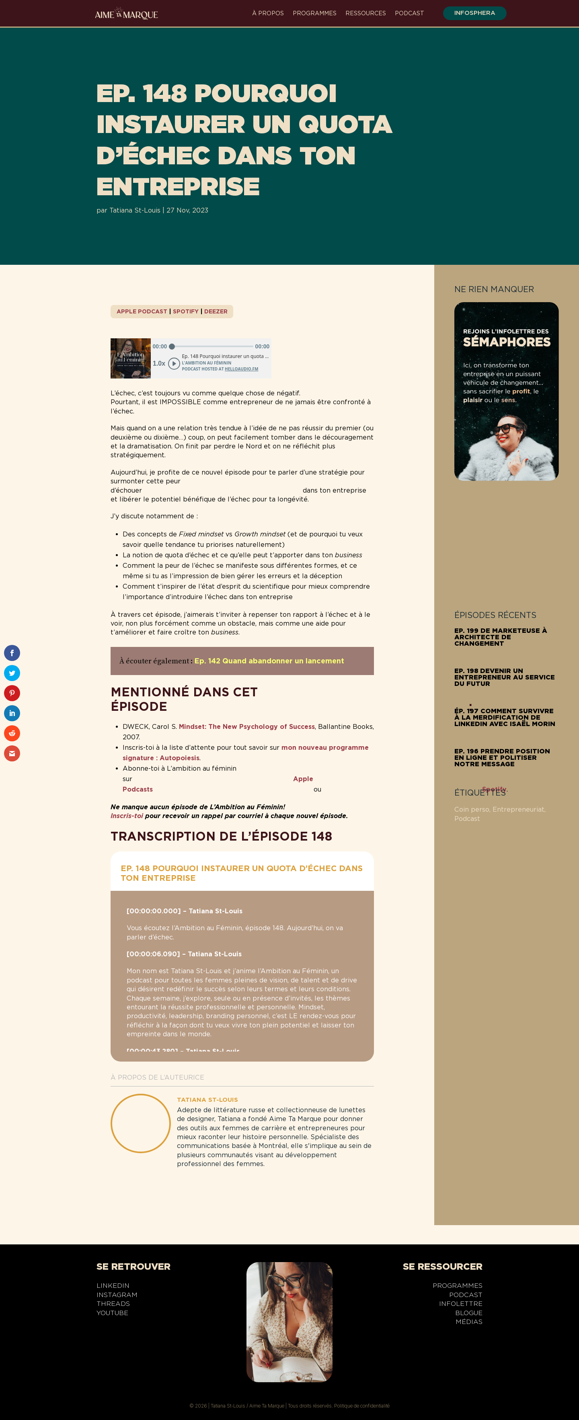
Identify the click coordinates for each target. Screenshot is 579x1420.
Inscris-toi (127, 816)
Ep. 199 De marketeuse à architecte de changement (500, 637)
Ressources (365, 13)
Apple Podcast (142, 311)
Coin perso (471, 809)
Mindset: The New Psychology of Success (247, 726)
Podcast (409, 13)
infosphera (470, 12)
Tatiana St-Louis (134, 210)
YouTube (112, 1314)
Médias (469, 1323)
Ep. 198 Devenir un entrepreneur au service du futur (504, 677)
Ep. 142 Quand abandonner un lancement (269, 661)
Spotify (186, 311)
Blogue (468, 1314)
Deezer (216, 311)
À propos (268, 13)
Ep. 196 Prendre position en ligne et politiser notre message (502, 757)
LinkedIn (112, 1287)
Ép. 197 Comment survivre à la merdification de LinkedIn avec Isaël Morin (504, 717)
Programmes (315, 13)
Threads (113, 1305)
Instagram (117, 1296)
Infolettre (460, 1305)
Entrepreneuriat (518, 809)
